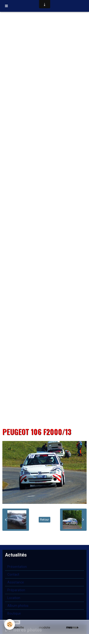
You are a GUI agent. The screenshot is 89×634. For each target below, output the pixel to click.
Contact (13, 574)
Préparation (16, 590)
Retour (44, 519)
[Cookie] (9, 624)
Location (13, 598)
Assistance (15, 582)
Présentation (17, 567)
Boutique (14, 613)
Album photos (17, 606)
